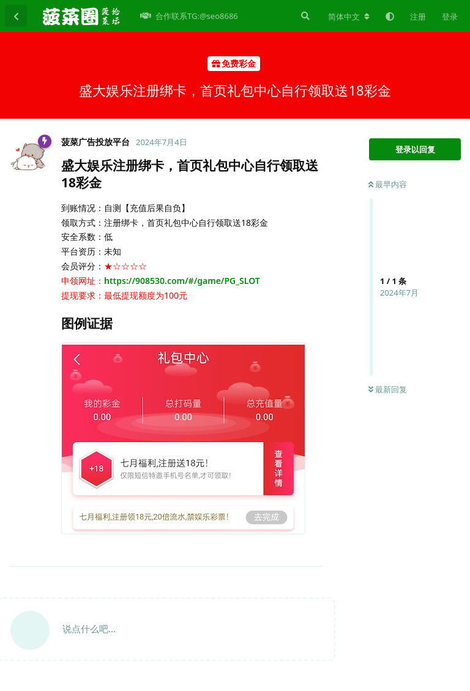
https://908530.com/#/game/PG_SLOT (182, 280)
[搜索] (304, 16)
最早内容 (387, 184)
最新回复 (387, 389)
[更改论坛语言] (349, 17)
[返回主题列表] (16, 16)
